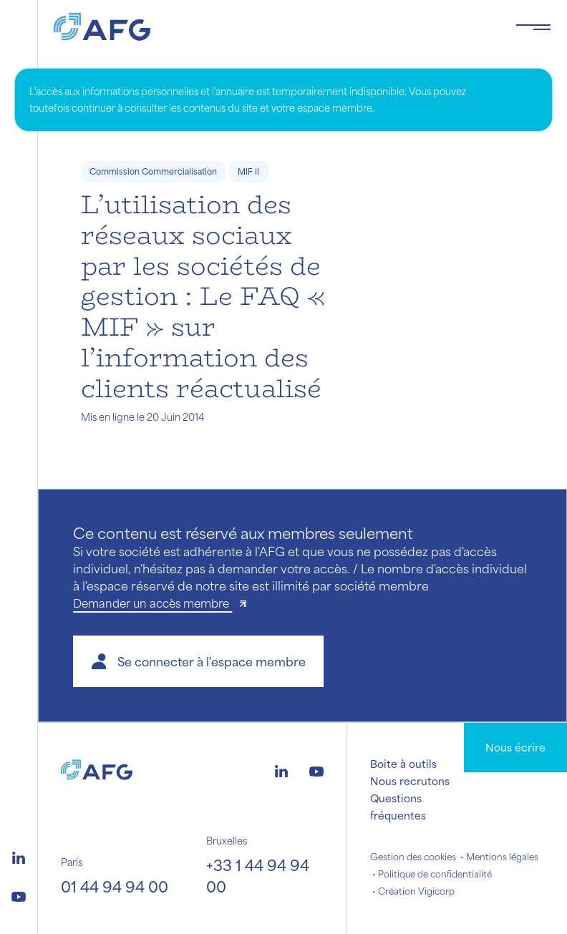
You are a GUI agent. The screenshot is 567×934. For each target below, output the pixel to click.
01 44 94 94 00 (114, 886)
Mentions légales (502, 856)
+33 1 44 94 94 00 (257, 875)
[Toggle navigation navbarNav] (533, 27)
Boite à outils (403, 763)
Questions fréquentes (398, 807)
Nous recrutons (410, 780)
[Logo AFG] (273, 27)
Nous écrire (515, 747)
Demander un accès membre (152, 602)
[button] (198, 661)
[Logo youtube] (18, 895)
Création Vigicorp (416, 891)
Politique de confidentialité (435, 874)
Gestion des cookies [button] (413, 856)
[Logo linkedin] (18, 856)
